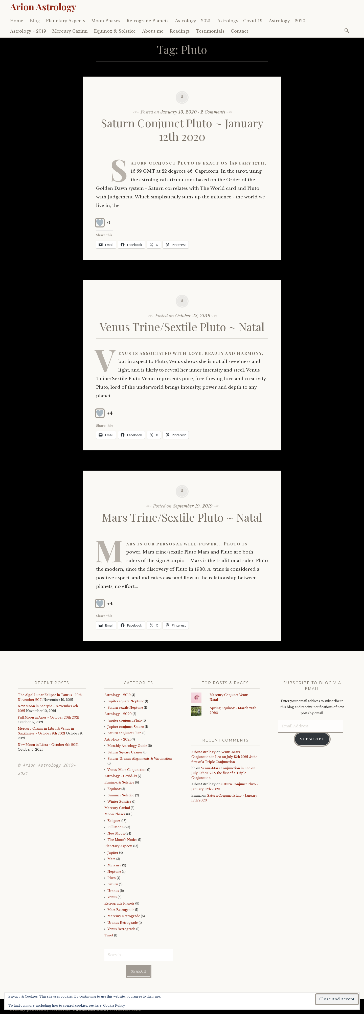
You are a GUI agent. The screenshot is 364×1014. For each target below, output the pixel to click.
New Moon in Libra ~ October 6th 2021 (48, 745)
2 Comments (212, 112)
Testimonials (210, 31)
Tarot (108, 935)
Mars (111, 859)
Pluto (111, 878)
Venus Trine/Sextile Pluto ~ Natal (182, 326)
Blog (35, 20)
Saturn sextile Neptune (125, 707)
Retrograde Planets (148, 20)
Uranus (113, 891)
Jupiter (112, 853)
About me (153, 31)
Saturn (112, 884)
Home (16, 20)
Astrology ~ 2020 (287, 20)
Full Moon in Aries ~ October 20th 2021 (48, 717)
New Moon (116, 833)
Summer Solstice (120, 795)
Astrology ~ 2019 (28, 31)
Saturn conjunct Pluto (124, 733)
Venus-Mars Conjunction (126, 770)
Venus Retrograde (121, 929)
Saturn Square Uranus (125, 752)
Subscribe (312, 738)
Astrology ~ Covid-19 (239, 20)
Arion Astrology (43, 7)
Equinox (114, 789)
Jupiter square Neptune (125, 701)
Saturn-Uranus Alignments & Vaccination (139, 758)
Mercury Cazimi (70, 31)
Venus (112, 897)
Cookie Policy (114, 1005)
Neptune (114, 871)
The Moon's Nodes (122, 840)
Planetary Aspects (65, 20)
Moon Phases (105, 20)
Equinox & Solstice (115, 31)
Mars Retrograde (120, 910)
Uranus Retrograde (122, 923)
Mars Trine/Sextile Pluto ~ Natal (182, 517)
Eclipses (114, 821)
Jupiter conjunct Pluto (124, 720)
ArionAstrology (203, 752)
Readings (180, 31)
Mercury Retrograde (123, 916)
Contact (239, 31)
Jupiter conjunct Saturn (125, 727)
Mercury (114, 865)
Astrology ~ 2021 (193, 20)
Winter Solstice (119, 801)
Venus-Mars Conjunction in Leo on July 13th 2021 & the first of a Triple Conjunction (224, 757)
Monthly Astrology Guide (127, 746)
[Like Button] (100, 222)
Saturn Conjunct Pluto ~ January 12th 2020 (182, 129)
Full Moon (115, 827)
